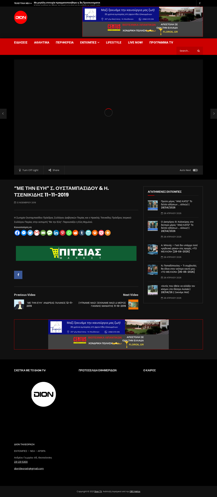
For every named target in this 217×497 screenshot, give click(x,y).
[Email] (43, 233)
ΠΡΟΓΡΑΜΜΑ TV (161, 42)
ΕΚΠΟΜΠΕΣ (88, 42)
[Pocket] (101, 233)
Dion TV (98, 491)
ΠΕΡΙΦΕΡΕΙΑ (65, 42)
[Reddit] (75, 233)
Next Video (130, 295)
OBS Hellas (135, 491)
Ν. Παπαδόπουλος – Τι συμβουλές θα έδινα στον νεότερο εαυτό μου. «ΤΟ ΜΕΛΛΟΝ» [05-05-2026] (178, 269)
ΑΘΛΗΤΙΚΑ (41, 42)
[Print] (95, 233)
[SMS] (50, 233)
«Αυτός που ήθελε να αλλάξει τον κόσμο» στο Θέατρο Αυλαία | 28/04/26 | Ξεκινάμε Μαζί (178, 289)
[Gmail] (37, 233)
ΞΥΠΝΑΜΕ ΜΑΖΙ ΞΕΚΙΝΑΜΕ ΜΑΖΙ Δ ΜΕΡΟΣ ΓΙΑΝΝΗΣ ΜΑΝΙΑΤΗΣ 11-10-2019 (102, 304)
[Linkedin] (56, 233)
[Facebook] (17, 233)
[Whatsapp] (69, 233)
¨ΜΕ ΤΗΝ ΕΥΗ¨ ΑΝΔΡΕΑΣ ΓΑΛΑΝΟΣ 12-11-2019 (50, 304)
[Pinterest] (62, 233)
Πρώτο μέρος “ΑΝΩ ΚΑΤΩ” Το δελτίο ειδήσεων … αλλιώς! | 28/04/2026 (176, 204)
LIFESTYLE (113, 42)
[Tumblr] (82, 233)
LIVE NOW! (135, 42)
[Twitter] (30, 233)
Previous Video (24, 295)
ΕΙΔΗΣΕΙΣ (20, 42)
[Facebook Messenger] (24, 233)
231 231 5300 (21, 462)
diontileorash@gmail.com (29, 468)
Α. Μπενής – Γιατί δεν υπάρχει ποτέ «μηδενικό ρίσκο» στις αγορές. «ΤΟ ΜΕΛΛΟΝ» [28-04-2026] (179, 248)
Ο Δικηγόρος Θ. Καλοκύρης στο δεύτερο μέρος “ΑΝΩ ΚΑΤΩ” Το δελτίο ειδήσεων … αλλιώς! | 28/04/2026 (177, 226)
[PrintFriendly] (88, 233)
